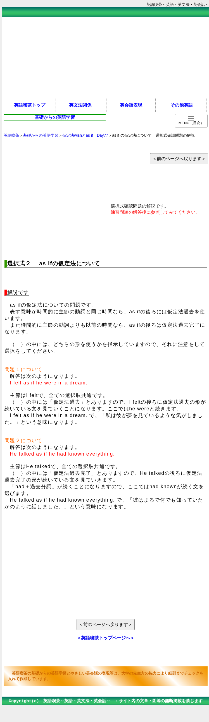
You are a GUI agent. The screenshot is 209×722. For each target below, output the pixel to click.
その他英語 (181, 104)
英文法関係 (80, 104)
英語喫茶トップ (29, 104)
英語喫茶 (11, 135)
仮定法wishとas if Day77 (85, 135)
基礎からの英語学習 (40, 135)
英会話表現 (131, 104)
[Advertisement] (105, 57)
